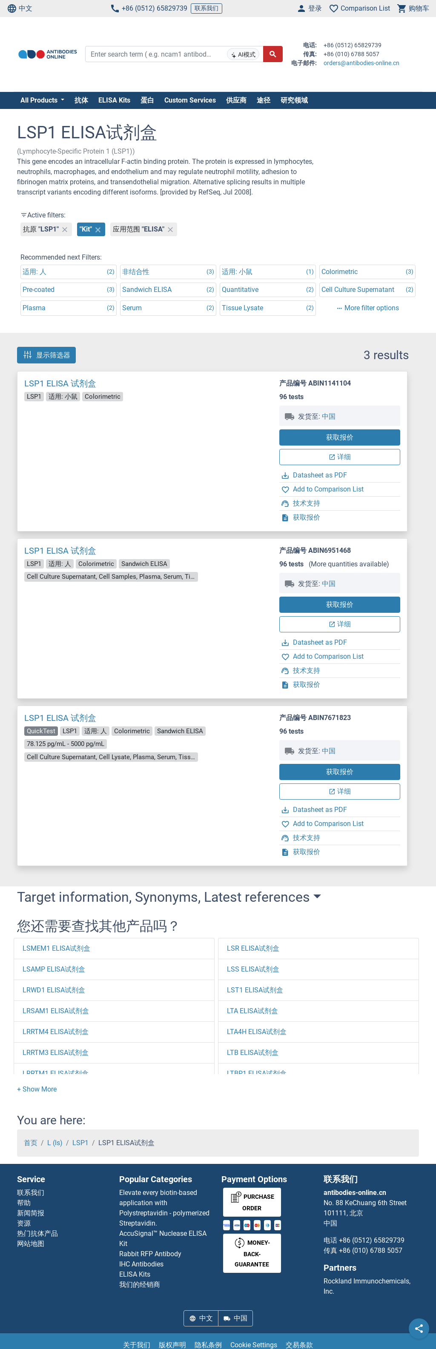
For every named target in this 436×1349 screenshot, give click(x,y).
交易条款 (299, 1345)
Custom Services (190, 100)
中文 (19, 8)
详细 (340, 457)
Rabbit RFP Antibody (150, 1254)
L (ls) (55, 1143)
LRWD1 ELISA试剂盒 (54, 990)
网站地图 (30, 1244)
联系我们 (206, 8)
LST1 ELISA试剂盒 (255, 990)
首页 (30, 1143)
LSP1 (80, 1143)
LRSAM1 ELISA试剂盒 (56, 1011)
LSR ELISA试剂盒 (253, 948)
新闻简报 (30, 1213)
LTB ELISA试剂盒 (252, 1053)
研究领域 (294, 100)
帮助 (24, 1203)
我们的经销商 (139, 1284)
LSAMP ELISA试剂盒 (54, 969)
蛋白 (147, 100)
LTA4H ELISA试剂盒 (257, 1032)
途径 (263, 100)
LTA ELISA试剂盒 (252, 1011)
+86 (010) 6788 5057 (370, 1250)
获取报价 (339, 437)
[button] (37, 1089)
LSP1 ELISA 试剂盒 (60, 383)
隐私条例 (208, 1345)
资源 (24, 1223)
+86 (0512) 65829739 (148, 8)
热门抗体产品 (37, 1233)
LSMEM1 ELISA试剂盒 (56, 948)
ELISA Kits (114, 100)
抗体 (81, 100)
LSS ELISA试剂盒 (253, 969)
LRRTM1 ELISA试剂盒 (56, 1073)
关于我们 (136, 1345)
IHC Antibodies (141, 1264)
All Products (39, 100)
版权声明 (172, 1345)
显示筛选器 (46, 355)
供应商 (236, 100)
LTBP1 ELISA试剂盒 (257, 1073)
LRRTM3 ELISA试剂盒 (56, 1053)
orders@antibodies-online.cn (361, 63)
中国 (329, 416)
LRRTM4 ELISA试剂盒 (56, 1032)
